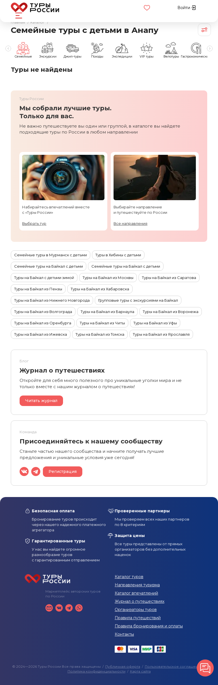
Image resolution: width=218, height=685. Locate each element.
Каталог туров (129, 576)
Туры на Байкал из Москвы (108, 277)
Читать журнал (41, 400)
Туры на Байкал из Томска (100, 334)
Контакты (124, 634)
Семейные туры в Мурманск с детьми (50, 255)
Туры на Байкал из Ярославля (161, 334)
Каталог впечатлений (136, 593)
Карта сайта (140, 671)
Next (210, 48)
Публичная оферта (122, 666)
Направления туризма (137, 584)
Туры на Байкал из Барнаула (107, 311)
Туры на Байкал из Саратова (169, 277)
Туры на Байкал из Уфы (155, 323)
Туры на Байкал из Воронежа (170, 311)
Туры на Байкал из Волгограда (43, 311)
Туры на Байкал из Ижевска (40, 334)
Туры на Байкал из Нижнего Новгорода (52, 300)
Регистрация (63, 471)
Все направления (130, 223)
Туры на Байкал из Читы (102, 323)
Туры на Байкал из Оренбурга (42, 323)
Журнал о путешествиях (139, 601)
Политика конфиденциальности (96, 671)
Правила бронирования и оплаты (149, 626)
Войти (186, 7)
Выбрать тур (34, 223)
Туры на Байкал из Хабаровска (100, 289)
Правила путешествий (138, 617)
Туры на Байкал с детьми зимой (44, 277)
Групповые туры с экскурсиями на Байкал (138, 300)
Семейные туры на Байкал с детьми (48, 266)
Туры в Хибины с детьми (118, 255)
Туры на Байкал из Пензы (38, 289)
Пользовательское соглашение (173, 666)
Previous (8, 48)
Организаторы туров (136, 609)
